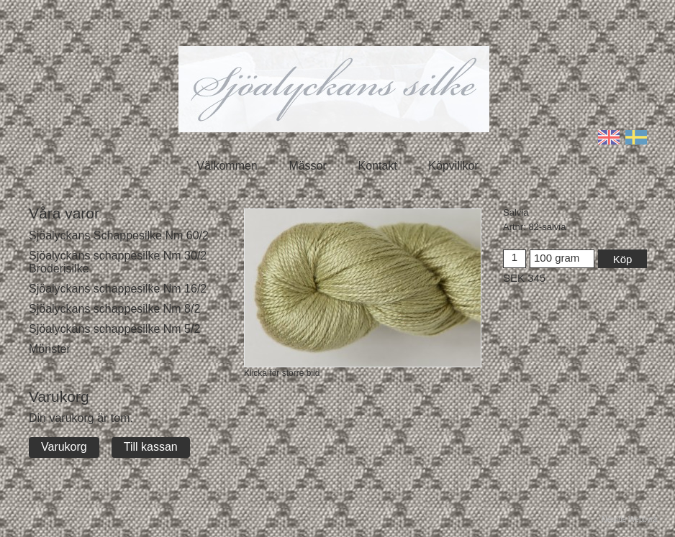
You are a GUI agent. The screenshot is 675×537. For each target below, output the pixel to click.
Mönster (50, 349)
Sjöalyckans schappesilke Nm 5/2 (114, 329)
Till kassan (151, 447)
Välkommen (226, 166)
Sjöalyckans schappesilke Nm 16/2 (118, 289)
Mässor (307, 166)
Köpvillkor (453, 166)
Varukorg (64, 447)
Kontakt (377, 166)
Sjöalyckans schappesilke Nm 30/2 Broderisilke (118, 262)
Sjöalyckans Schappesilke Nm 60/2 (119, 235)
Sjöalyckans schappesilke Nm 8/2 (114, 309)
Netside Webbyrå (629, 519)
